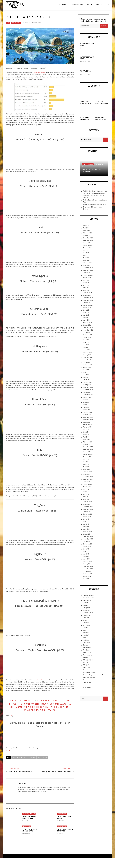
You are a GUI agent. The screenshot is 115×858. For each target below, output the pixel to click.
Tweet (8, 751)
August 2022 (87, 337)
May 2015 (86, 554)
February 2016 (87, 531)
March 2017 (86, 499)
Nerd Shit (86, 632)
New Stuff (86, 635)
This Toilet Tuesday (89, 677)
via (11, 716)
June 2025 (86, 253)
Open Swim (86, 642)
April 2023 (86, 317)
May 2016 (86, 524)
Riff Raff (85, 662)
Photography (87, 647)
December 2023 (88, 297)
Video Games (87, 687)
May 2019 (86, 434)
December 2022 (88, 327)
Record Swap (87, 652)
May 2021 (86, 375)
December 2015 (88, 536)
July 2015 (86, 549)
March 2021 (86, 380)
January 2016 (87, 534)
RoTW (25, 757)
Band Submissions (88, 595)
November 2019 (88, 419)
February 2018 (87, 472)
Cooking (85, 605)
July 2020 (86, 400)
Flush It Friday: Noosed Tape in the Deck (85, 103)
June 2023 (86, 312)
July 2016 (86, 519)
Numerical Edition (39, 73)
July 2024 (86, 280)
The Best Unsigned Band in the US (93, 675)
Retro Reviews (87, 655)
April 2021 (86, 377)
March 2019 (86, 439)
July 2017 (86, 489)
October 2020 (87, 392)
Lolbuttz (85, 627)
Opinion (85, 645)
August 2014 (87, 576)
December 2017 (88, 477)
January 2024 (87, 295)
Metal (8, 23)
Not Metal (86, 640)
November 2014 (88, 569)
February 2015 (87, 561)
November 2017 (88, 479)
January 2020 (87, 414)
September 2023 (88, 305)
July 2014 (86, 579)
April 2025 (86, 258)
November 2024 (88, 270)
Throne (45, 757)
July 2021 (86, 370)
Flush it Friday (87, 615)
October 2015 (87, 541)
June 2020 (86, 402)
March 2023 (86, 320)
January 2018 (87, 474)
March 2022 (86, 350)
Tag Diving (86, 670)
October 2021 (87, 362)
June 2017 (86, 491)
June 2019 (86, 432)
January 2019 (87, 444)
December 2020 (88, 387)
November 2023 (88, 300)
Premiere (86, 650)
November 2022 (88, 330)
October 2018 (87, 452)
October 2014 (87, 571)
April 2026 (86, 228)
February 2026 (87, 233)
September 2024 (88, 275)
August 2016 (87, 516)
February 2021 (87, 382)
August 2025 (87, 248)
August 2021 (87, 367)
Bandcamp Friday (88, 598)
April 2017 (86, 496)
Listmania (32, 813)
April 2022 (86, 347)
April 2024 (86, 287)
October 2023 (87, 302)
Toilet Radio (86, 680)
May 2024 (86, 285)
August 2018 (87, 457)
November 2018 (88, 449)
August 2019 (87, 427)
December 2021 (88, 357)
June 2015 (86, 551)
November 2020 (88, 390)
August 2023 (87, 307)
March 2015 (86, 559)
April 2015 (86, 556)
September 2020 (88, 395)
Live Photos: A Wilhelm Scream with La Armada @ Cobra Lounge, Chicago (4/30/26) (94, 195)
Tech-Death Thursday (87, 164)
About (89, 5)
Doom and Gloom (88, 612)
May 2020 (86, 404)
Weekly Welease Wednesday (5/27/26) (94, 204)
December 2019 (88, 417)
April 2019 (86, 437)
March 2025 (86, 260)
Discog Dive (86, 607)
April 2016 (86, 526)
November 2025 (88, 240)
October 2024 (87, 273)
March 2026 (86, 230)
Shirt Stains (86, 667)
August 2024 (87, 278)
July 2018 (86, 459)
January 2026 (87, 235)
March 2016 (86, 529)
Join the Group (77, 5)
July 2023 (86, 310)
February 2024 (87, 292)
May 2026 (86, 225)
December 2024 (88, 268)
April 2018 (86, 467)
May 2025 (86, 255)
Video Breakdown (88, 685)
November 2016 (88, 509)
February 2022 (87, 352)
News (84, 637)
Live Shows (86, 625)
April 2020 (86, 407)
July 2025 (86, 250)
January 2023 (87, 325)
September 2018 (88, 454)
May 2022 (86, 345)
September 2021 (88, 365)
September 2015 (88, 544)
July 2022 (86, 340)
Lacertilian (27, 23)
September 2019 (88, 424)
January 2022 (87, 355)
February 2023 (87, 322)
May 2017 (86, 494)
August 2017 (87, 487)
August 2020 (87, 397)
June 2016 (86, 521)
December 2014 (88, 566)
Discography (86, 610)
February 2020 (87, 412)
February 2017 (87, 501)
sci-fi (39, 757)
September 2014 (88, 574)
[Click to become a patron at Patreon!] (39, 737)
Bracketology (87, 600)
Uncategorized (87, 682)
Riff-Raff (86, 665)
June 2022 (86, 342)
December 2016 (88, 506)
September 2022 (88, 335)
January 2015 (87, 564)
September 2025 (88, 245)
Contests (85, 602)
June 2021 (86, 372)
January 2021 (87, 385)
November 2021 (88, 360)
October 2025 (87, 243)
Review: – (84, 119)
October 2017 (87, 482)
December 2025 (88, 238)
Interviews (25, 813)
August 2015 (87, 546)
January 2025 (87, 265)
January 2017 (87, 504)
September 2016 (88, 514)
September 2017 (88, 484)
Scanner (32, 757)
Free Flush (86, 617)
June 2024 (86, 283)
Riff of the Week (16, 23)
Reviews (85, 657)
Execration (40, 680)
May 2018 (86, 464)
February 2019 (87, 442)
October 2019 (87, 422)
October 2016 (87, 511)
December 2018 (88, 447)
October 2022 (87, 332)
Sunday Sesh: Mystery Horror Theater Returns (58, 771)
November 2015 (88, 539)
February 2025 (87, 263)
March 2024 (86, 290)
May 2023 (86, 315)
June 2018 (86, 462)
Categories (63, 5)
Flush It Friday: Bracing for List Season (19, 771)
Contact (99, 5)
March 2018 (86, 469)
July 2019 (86, 429)
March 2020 (86, 409)
